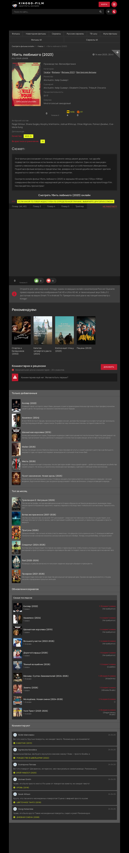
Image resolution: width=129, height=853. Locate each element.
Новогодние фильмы (42, 33)
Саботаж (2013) (22, 743)
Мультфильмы (28, 39)
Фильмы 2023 (68, 72)
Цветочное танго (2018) (27, 802)
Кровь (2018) (21, 787)
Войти (104, 4)
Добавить (109, 367)
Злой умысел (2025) (25, 772)
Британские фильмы (86, 72)
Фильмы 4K (65, 39)
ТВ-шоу (111, 33)
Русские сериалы (89, 33)
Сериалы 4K (102, 39)
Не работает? (110, 206)
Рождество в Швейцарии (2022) (31, 758)
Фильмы (18, 33)
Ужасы (40, 46)
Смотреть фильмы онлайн (23, 46)
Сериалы (66, 33)
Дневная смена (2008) (26, 817)
